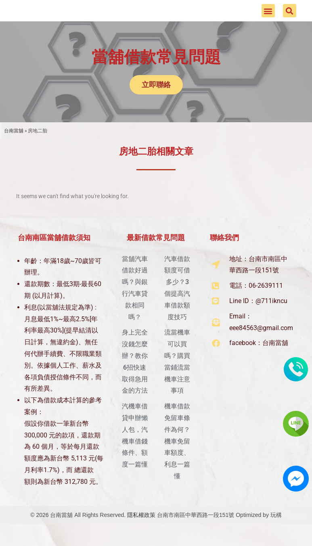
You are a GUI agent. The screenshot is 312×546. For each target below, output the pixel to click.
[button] (268, 17)
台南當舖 (13, 144)
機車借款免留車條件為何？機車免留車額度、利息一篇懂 (177, 455)
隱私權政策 (141, 528)
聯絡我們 (224, 251)
